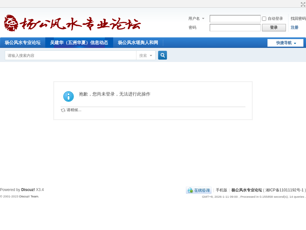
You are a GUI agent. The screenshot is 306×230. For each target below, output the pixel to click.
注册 (294, 27)
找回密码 (298, 18)
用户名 (194, 18)
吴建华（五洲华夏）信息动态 (79, 42)
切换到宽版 (302, 4)
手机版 (221, 190)
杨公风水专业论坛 (22, 42)
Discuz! (28, 190)
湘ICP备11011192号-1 (285, 190)
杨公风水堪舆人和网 (138, 42)
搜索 (143, 55)
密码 (192, 27)
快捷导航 (284, 43)
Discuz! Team (28, 196)
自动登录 (272, 18)
